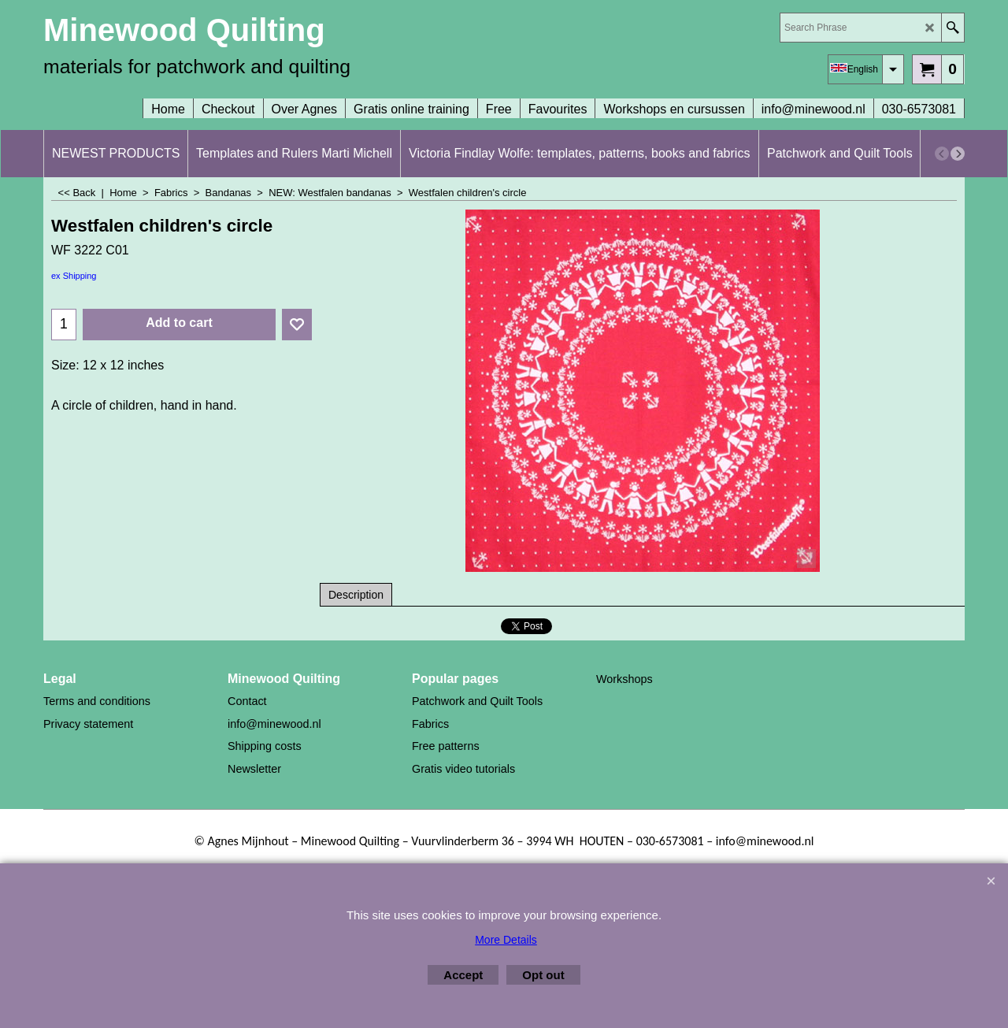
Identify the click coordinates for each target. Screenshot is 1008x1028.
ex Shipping (74, 275)
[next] (958, 154)
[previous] (942, 154)
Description (356, 594)
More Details (506, 939)
